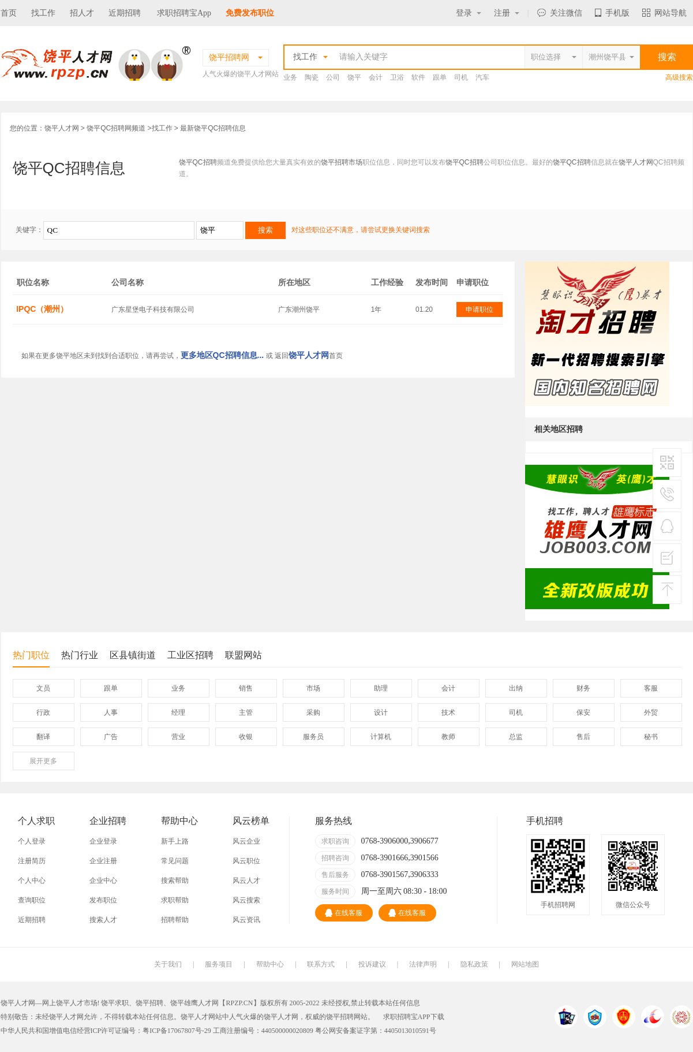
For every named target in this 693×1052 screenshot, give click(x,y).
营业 (178, 737)
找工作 (43, 13)
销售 (246, 688)
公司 (333, 77)
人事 (111, 712)
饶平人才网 (61, 128)
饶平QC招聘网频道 (116, 128)
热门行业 (79, 655)
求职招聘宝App (184, 13)
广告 (111, 737)
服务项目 (219, 964)
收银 (246, 737)
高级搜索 (679, 77)
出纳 (516, 688)
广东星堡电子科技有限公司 (152, 309)
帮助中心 (270, 964)
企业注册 (103, 861)
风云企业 (246, 841)
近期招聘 (124, 13)
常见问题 (175, 861)
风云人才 (246, 880)
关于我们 (168, 964)
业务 (290, 77)
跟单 (440, 77)
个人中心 (32, 880)
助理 (381, 688)
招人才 (82, 13)
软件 (418, 77)
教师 (448, 737)
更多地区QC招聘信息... (222, 355)
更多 (43, 761)
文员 (43, 688)
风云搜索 (246, 900)
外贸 (651, 712)
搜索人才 (103, 920)
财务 (583, 688)
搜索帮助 (175, 880)
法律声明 (423, 964)
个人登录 (32, 841)
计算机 (380, 737)
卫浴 (397, 77)
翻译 (43, 737)
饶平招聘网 (343, 1017)
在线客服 (343, 913)
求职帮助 (175, 900)
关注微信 (559, 13)
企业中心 (103, 880)
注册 (506, 13)
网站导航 (664, 13)
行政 (43, 712)
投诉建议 (372, 964)
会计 (376, 77)
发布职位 (103, 900)
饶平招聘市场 (341, 162)
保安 (583, 712)
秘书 (651, 737)
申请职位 (479, 309)
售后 (583, 737)
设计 (381, 712)
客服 (651, 688)
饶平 (354, 77)
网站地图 (525, 964)
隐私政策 (474, 964)
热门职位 (31, 658)
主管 (246, 712)
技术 (448, 712)
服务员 (313, 737)
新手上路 (175, 841)
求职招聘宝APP (406, 1017)
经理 (178, 712)
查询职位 (32, 900)
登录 (468, 13)
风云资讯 (246, 920)
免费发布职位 (250, 13)
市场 (313, 688)
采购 (313, 712)
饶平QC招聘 (198, 162)
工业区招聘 (190, 655)
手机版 (612, 13)
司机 (461, 77)
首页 (9, 13)
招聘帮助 (175, 920)
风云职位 (246, 861)
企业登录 (103, 841)
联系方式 (321, 964)
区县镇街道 (133, 655)
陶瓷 (312, 77)
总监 (516, 737)
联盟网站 (243, 655)
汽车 (482, 77)
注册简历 (32, 861)
